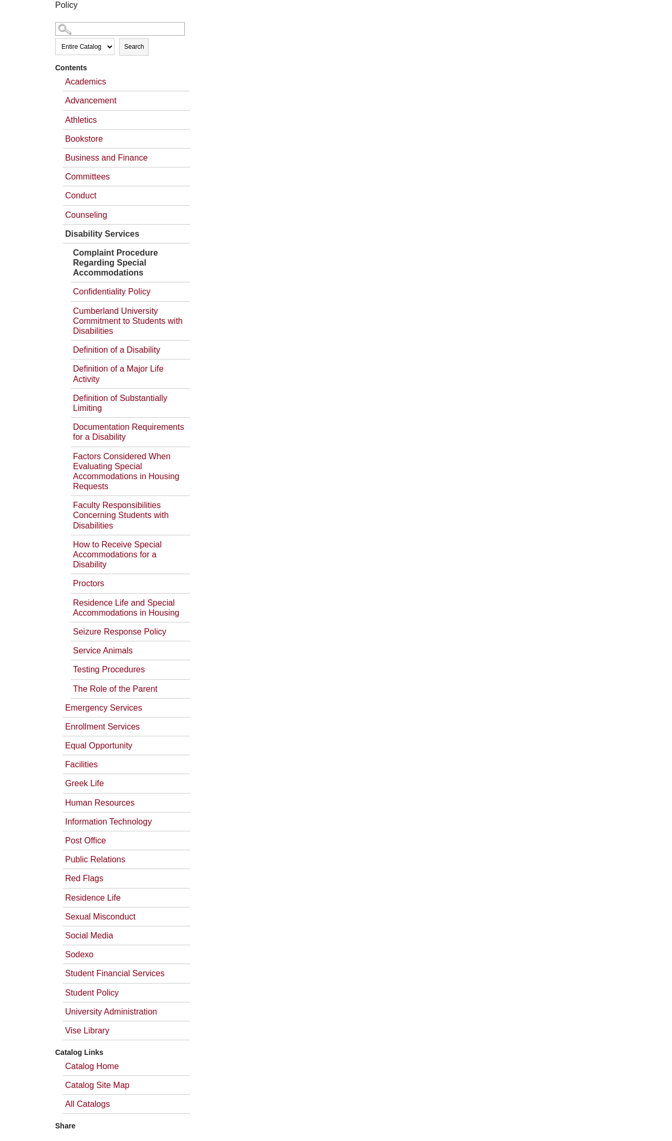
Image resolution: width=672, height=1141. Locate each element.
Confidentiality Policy (112, 291)
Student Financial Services (114, 973)
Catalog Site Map (97, 1085)
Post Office (85, 840)
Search (134, 46)
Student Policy (92, 992)
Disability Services (102, 233)
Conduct (81, 195)
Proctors (88, 583)
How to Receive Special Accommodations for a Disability (117, 554)
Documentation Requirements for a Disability (128, 431)
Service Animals (103, 650)
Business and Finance (106, 157)
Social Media (89, 935)
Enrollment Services (102, 726)
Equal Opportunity (98, 745)
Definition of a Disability (116, 349)
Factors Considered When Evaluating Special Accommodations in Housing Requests (126, 471)
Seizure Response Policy (119, 631)
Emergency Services (103, 707)
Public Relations (95, 859)
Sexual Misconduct (100, 916)
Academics (85, 81)
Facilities (81, 764)
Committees (87, 176)
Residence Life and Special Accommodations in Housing (126, 607)
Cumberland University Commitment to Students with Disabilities (128, 321)
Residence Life (93, 897)
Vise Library (87, 1030)
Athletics (81, 119)
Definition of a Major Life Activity (118, 373)
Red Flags (84, 878)
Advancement (91, 100)
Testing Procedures (109, 669)
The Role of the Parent (115, 688)
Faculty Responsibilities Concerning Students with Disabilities (121, 515)
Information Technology (108, 821)
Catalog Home (92, 1066)
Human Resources (100, 802)
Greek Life (84, 783)
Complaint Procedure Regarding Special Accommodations (115, 262)
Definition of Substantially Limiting (120, 403)
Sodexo (79, 954)
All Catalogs (87, 1104)
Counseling (86, 214)
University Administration (111, 1011)
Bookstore (84, 138)
